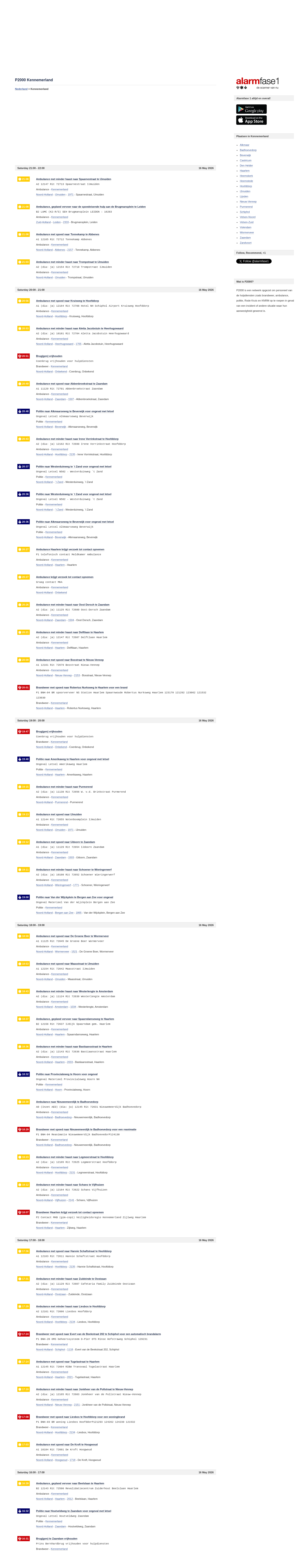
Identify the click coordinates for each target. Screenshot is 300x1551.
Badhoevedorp (248, 150)
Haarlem (245, 170)
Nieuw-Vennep (248, 201)
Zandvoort (245, 242)
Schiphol (245, 211)
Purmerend (246, 206)
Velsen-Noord (247, 217)
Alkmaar (244, 144)
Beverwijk (245, 155)
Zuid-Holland (43, 222)
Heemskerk (246, 175)
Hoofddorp (246, 186)
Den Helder (246, 165)
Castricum (245, 160)
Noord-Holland (44, 194)
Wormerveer (247, 232)
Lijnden (244, 196)
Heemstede (246, 181)
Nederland (21, 89)
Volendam (245, 227)
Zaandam (245, 237)
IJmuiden (245, 191)
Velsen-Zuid (246, 222)
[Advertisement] (115, 128)
